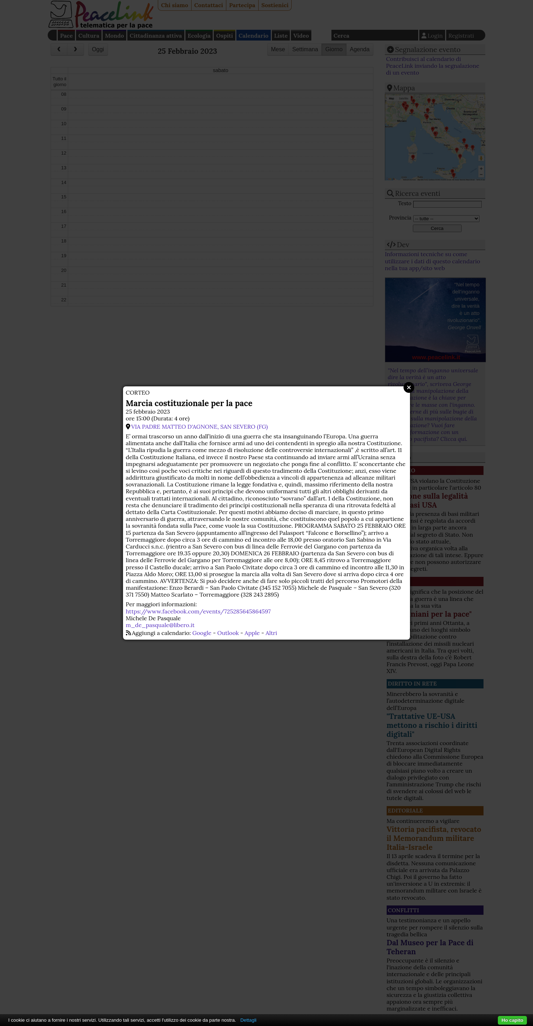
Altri (271, 632)
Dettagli (248, 1020)
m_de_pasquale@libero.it (160, 625)
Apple (252, 632)
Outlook (228, 632)
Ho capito (512, 1020)
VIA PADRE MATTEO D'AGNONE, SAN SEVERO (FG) (199, 426)
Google (201, 632)
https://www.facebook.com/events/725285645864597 (198, 611)
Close (409, 387)
